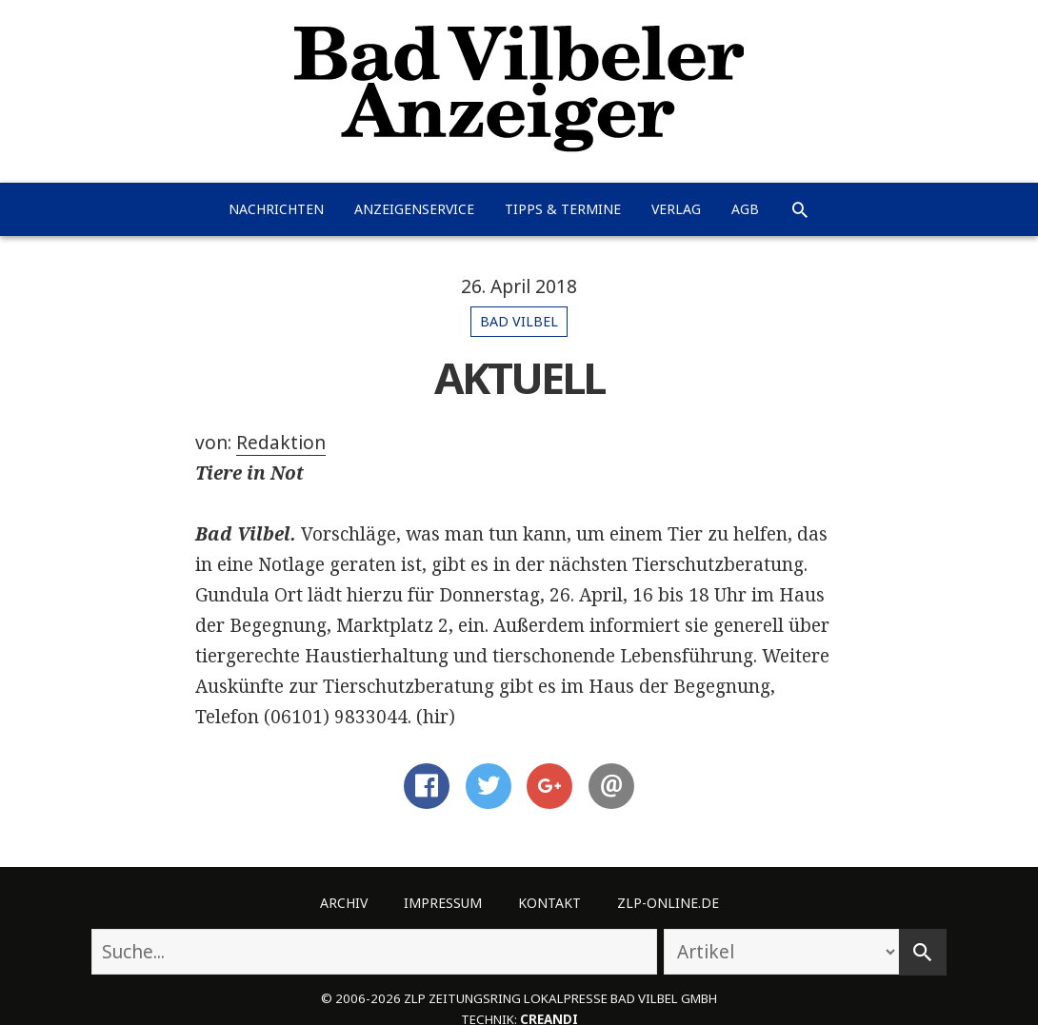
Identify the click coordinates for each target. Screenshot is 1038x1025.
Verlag (676, 209)
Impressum (443, 903)
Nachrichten (276, 209)
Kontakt (549, 903)
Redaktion (281, 442)
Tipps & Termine (563, 209)
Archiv (344, 903)
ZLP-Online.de (668, 903)
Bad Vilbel (519, 321)
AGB (745, 209)
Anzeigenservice (414, 209)
